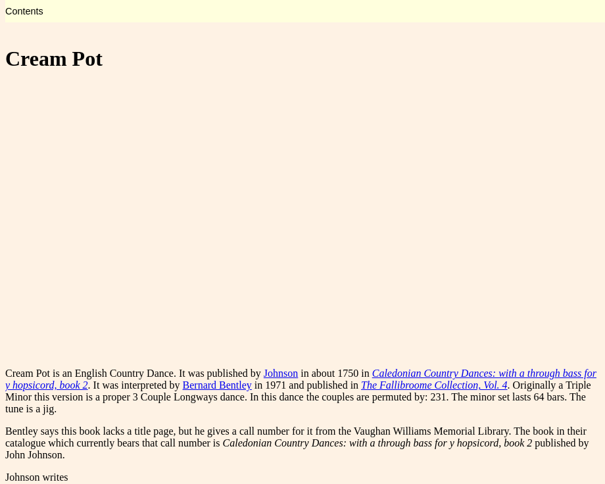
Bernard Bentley (217, 385)
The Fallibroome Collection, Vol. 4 (434, 385)
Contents (24, 11)
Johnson (281, 373)
